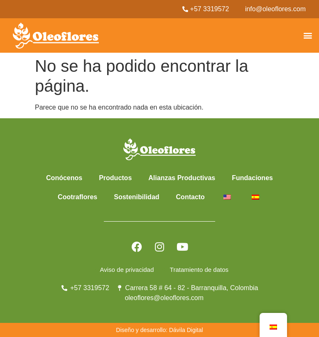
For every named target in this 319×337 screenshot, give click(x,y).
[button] (308, 35)
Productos (115, 177)
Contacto (190, 196)
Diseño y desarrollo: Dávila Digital (159, 330)
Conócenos (64, 177)
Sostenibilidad (136, 196)
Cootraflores (77, 196)
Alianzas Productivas (181, 177)
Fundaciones (252, 177)
